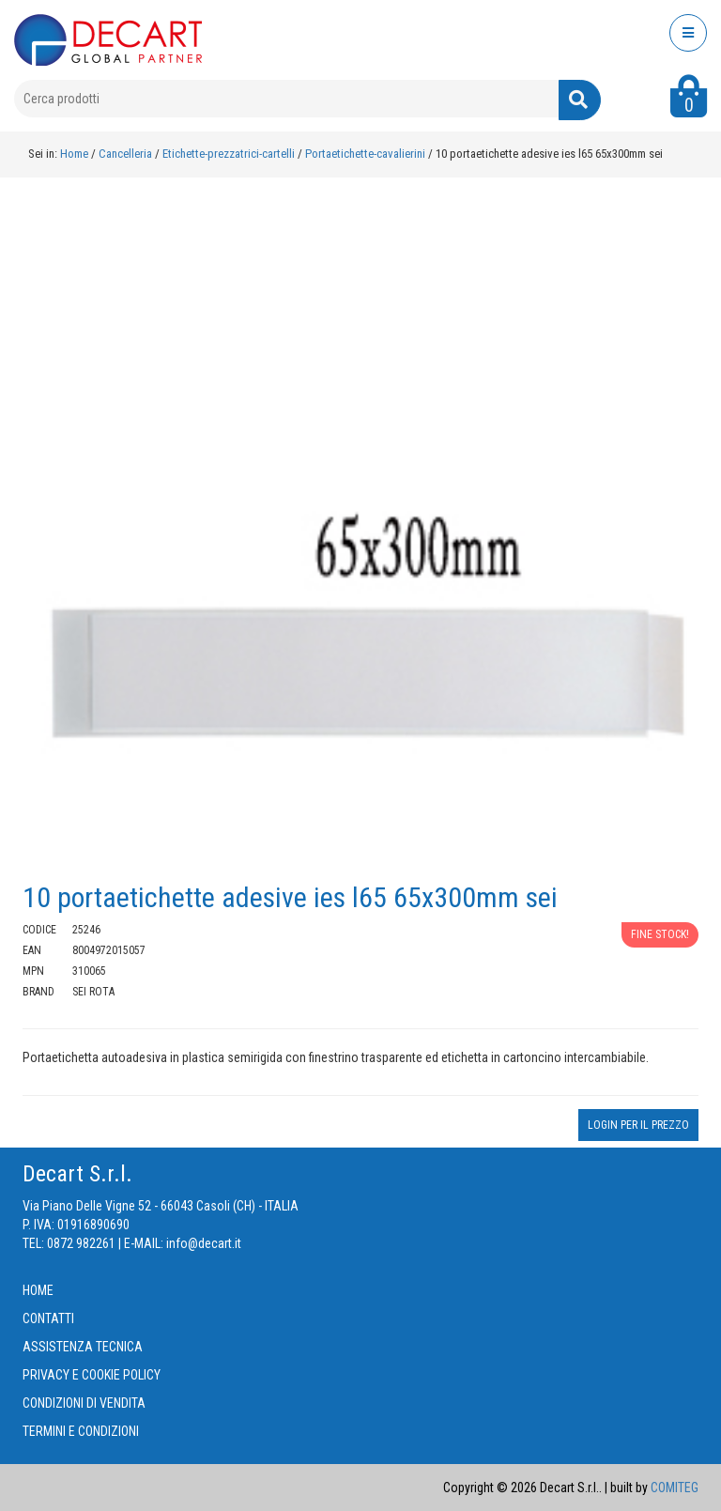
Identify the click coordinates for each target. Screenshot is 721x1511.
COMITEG (674, 1487)
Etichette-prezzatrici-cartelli (230, 153)
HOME (38, 1290)
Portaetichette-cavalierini (366, 153)
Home (74, 153)
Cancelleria (127, 153)
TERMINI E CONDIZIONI (81, 1431)
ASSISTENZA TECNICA (83, 1346)
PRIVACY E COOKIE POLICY (92, 1374)
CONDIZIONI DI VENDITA (84, 1403)
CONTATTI (48, 1318)
